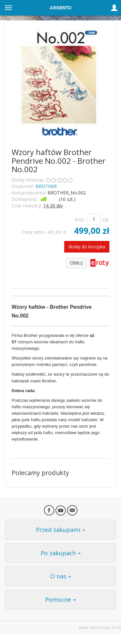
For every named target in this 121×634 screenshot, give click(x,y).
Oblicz (76, 263)
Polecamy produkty (40, 472)
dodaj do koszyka (86, 247)
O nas (60, 576)
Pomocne (60, 599)
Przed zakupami (60, 530)
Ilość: (80, 219)
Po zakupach (61, 553)
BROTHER (46, 186)
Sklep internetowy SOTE (99, 627)
